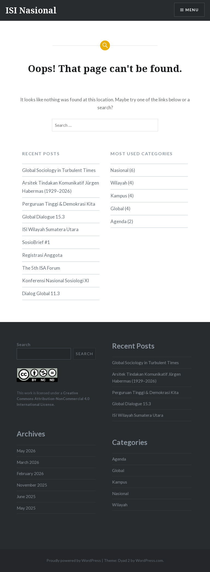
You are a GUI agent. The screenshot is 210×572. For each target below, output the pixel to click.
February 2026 (30, 473)
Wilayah (118, 183)
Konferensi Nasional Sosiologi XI (55, 280)
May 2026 (26, 450)
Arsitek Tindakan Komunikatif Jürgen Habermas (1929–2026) (60, 187)
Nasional (119, 170)
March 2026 (28, 462)
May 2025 (26, 507)
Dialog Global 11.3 (41, 293)
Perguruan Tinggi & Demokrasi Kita (58, 204)
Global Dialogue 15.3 (43, 217)
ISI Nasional (31, 10)
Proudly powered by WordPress (73, 560)
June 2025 (26, 496)
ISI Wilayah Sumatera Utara (50, 229)
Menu (192, 9)
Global (117, 208)
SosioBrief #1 (36, 242)
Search (23, 344)
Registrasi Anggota (42, 255)
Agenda (118, 221)
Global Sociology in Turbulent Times (59, 170)
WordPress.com (149, 560)
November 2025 (32, 484)
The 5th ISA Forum (41, 268)
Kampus (118, 196)
